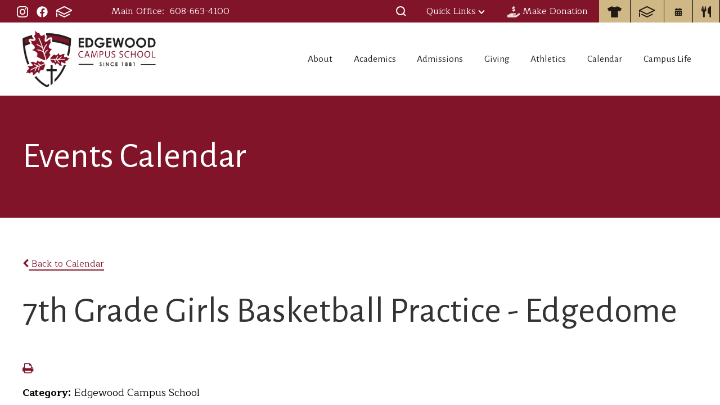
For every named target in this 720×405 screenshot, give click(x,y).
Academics (342, 59)
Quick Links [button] (455, 11)
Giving (478, 59)
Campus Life (669, 59)
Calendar (599, 59)
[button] (401, 11)
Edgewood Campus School (89, 59)
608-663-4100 (200, 11)
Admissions (415, 59)
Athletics (536, 59)
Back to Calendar (63, 263)
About (281, 59)
